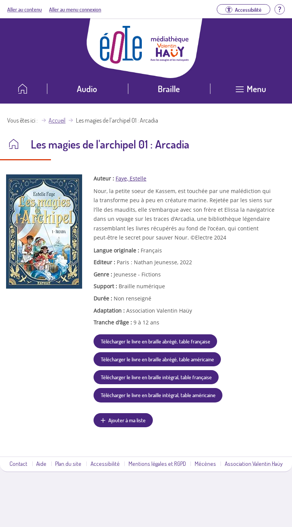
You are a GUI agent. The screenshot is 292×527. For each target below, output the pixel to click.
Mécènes (205, 463)
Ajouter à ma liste (127, 420)
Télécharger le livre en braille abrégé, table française (155, 341)
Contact (18, 463)
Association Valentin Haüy (253, 463)
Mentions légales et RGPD (157, 463)
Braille (169, 88)
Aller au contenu (24, 9)
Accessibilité (105, 463)
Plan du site (68, 463)
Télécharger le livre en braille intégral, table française (156, 377)
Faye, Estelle (131, 178)
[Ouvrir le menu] (251, 91)
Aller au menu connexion (75, 9)
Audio (87, 88)
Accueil (57, 120)
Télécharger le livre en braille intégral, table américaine (158, 394)
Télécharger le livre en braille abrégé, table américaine (157, 359)
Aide (41, 463)
